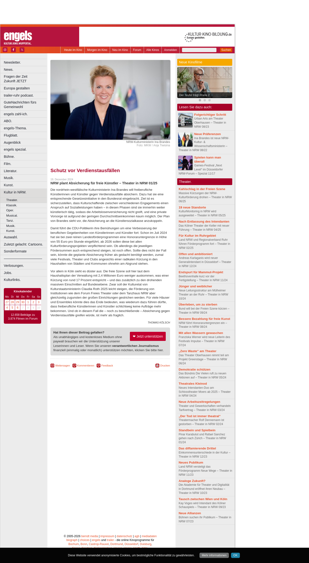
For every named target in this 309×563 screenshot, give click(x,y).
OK (235, 555)
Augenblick (12, 142)
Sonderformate (15, 251)
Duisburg (145, 544)
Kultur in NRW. (15, 192)
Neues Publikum (191, 462)
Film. (7, 164)
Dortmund (116, 544)
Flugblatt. (11, 135)
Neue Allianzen (190, 513)
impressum (107, 536)
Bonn (84, 544)
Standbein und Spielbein (197, 430)
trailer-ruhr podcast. (19, 95)
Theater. (12, 200)
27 (7, 302)
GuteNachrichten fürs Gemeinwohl (20, 104)
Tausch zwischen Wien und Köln (203, 499)
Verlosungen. (14, 266)
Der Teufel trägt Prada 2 (194, 95)
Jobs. (8, 273)
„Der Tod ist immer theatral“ (200, 416)
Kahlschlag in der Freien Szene (202, 189)
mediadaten (149, 536)
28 (12, 302)
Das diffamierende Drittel (197, 448)
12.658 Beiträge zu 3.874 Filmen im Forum (23, 316)
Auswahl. (11, 237)
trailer (110, 540)
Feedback (107, 365)
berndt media (89, 536)
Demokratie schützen (194, 369)
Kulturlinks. (12, 280)
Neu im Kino (120, 50)
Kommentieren (85, 365)
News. (8, 69)
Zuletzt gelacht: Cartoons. (23, 244)
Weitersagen (62, 365)
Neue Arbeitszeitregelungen (199, 402)
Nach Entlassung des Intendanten (204, 221)
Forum (137, 50)
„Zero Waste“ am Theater (197, 351)
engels (96, 540)
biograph (71, 540)
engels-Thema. (15, 128)
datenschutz (124, 536)
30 (22, 302)
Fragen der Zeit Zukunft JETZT (26, 79)
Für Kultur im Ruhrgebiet (197, 235)
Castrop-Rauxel (99, 544)
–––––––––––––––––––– (23, 258)
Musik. (9, 178)
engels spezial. (15, 149)
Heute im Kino (73, 50)
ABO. (8, 121)
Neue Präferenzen (207, 134)
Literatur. (10, 171)
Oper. (10, 210)
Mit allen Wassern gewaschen (201, 333)
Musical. (12, 215)
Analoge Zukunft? (192, 481)
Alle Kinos (152, 50)
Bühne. (9, 157)
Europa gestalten (17, 88)
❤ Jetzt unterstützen (148, 336)
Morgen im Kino (97, 50)
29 (17, 302)
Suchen (226, 50)
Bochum (73, 544)
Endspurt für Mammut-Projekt (201, 272)
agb (137, 536)
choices (85, 540)
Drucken (165, 365)
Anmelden (170, 50)
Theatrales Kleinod (193, 383)
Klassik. (11, 205)
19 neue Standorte (192, 207)
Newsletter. (12, 62)
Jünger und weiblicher (195, 286)
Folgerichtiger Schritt (210, 114)
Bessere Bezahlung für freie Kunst (204, 319)
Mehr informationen (214, 555)
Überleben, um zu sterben (198, 304)
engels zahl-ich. (16, 114)
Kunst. (9, 185)
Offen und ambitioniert (195, 254)
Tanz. (10, 220)
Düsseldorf (131, 544)
